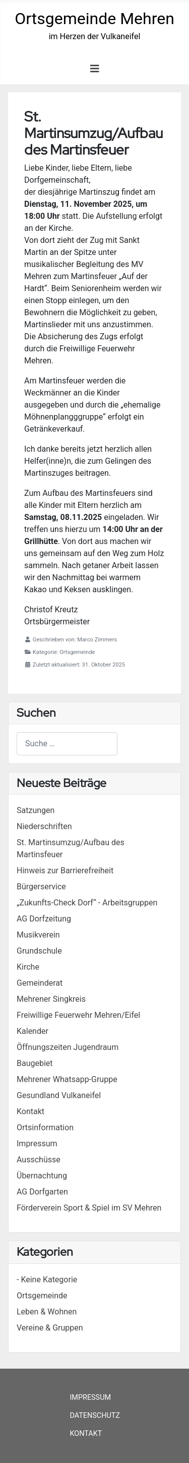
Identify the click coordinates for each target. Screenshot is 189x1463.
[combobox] (67, 743)
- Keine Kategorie (47, 1279)
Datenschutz (95, 1415)
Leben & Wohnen (47, 1311)
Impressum (90, 1397)
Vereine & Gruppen (50, 1328)
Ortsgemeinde (42, 1295)
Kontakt (86, 1433)
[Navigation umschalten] (95, 68)
